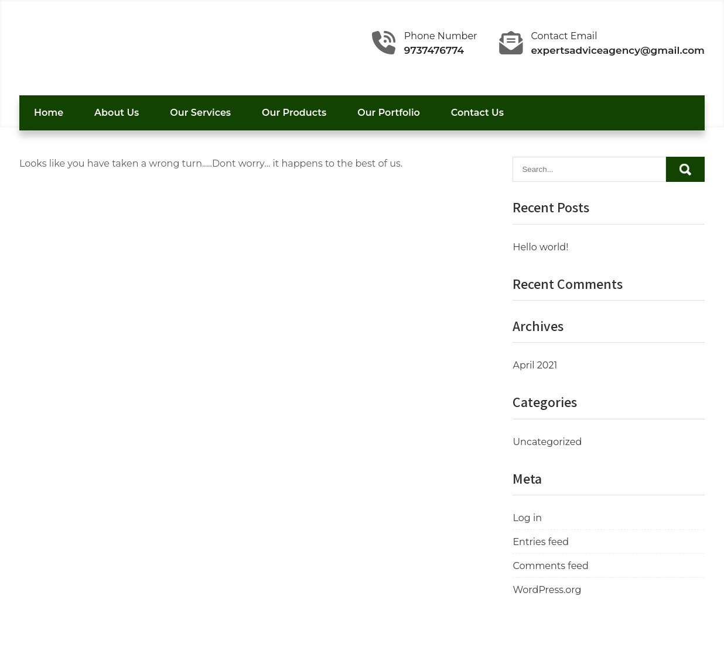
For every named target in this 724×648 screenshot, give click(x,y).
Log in (527, 517)
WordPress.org (547, 589)
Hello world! (540, 247)
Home (48, 112)
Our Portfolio (388, 112)
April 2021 (535, 365)
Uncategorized (547, 441)
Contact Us (477, 112)
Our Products (294, 112)
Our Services (200, 112)
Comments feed (550, 565)
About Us (116, 112)
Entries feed (541, 541)
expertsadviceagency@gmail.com (618, 50)
